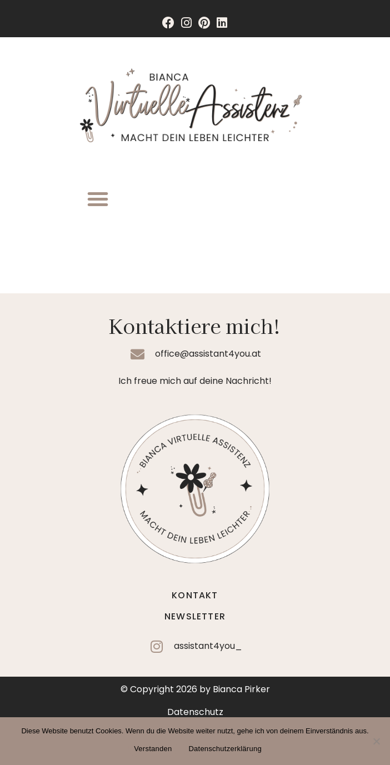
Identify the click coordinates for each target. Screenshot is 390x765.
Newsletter (195, 616)
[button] (97, 199)
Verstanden (153, 748)
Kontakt (195, 595)
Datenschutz (195, 712)
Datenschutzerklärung (224, 748)
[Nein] (376, 741)
